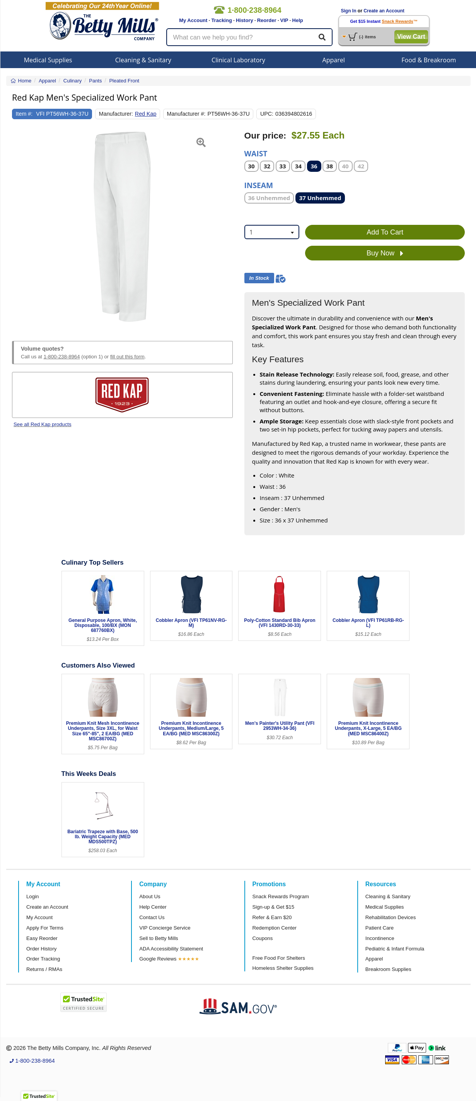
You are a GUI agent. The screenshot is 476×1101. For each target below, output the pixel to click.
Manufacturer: (116, 114)
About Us (149, 896)
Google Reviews (157, 959)
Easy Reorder (42, 938)
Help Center (152, 907)
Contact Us (151, 917)
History (244, 20)
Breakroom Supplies (388, 969)
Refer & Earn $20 (272, 917)
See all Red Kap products (43, 424)
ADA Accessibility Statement (171, 949)
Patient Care (379, 928)
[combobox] (272, 232)
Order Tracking (43, 959)
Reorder (266, 20)
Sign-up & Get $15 (274, 907)
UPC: (266, 114)
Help (297, 20)
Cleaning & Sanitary (143, 60)
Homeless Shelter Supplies (283, 968)
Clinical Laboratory (238, 60)
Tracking (221, 20)
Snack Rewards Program (281, 896)
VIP (284, 20)
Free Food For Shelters (279, 958)
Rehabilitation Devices (390, 917)
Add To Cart (385, 232)
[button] (19, 227)
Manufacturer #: (186, 114)
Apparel (333, 60)
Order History (41, 949)
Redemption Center (275, 928)
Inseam (258, 185)
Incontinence (379, 938)
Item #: (24, 114)
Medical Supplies (48, 60)
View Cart (411, 36)
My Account (193, 20)
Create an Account (383, 11)
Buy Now (385, 253)
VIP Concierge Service (164, 928)
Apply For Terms (44, 928)
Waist (256, 153)
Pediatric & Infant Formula (394, 949)
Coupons (263, 938)
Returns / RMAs (44, 969)
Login (32, 896)
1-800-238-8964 (62, 357)
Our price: (265, 135)
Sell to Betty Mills (158, 938)
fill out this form (127, 357)
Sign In (349, 11)
